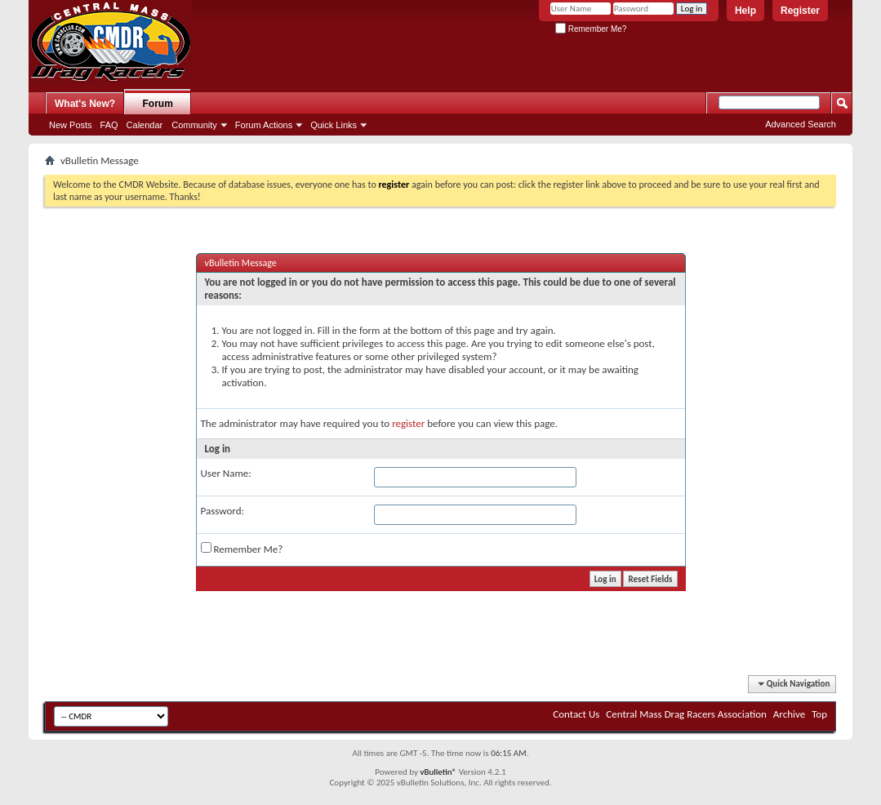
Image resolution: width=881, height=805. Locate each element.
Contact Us (576, 714)
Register (800, 10)
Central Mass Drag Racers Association (686, 714)
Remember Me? (590, 28)
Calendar (145, 125)
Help (745, 10)
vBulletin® (438, 772)
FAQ (109, 125)
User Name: (226, 473)
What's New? (85, 103)
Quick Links (333, 125)
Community (194, 125)
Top (819, 714)
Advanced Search (800, 124)
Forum (158, 103)
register (408, 423)
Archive (789, 714)
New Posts (70, 125)
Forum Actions (263, 125)
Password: (222, 511)
